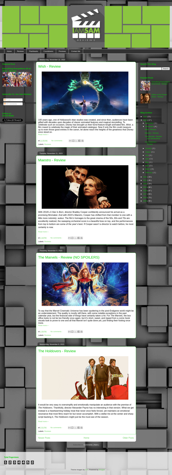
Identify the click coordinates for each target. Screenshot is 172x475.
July (147, 155)
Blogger (102, 470)
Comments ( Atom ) (91, 445)
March (148, 169)
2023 (145, 120)
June (147, 159)
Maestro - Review (52, 160)
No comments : (57, 141)
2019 (145, 187)
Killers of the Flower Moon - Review (159, 96)
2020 (145, 184)
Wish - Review (49, 66)
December (149, 123)
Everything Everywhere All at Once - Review (161, 83)
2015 (145, 201)
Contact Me (75, 51)
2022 (145, 177)
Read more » (43, 134)
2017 (145, 194)
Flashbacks (33, 51)
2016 (145, 197)
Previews (62, 51)
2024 (145, 117)
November (149, 126)
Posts (7, 100)
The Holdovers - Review (57, 351)
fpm (86, 470)
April (147, 166)
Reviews (20, 51)
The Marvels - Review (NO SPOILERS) (68, 257)
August (148, 152)
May (147, 162)
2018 (145, 191)
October (148, 148)
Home (9, 51)
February (149, 173)
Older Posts (128, 438)
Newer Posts (44, 438)
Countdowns (48, 51)
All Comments (10, 104)
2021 (145, 180)
